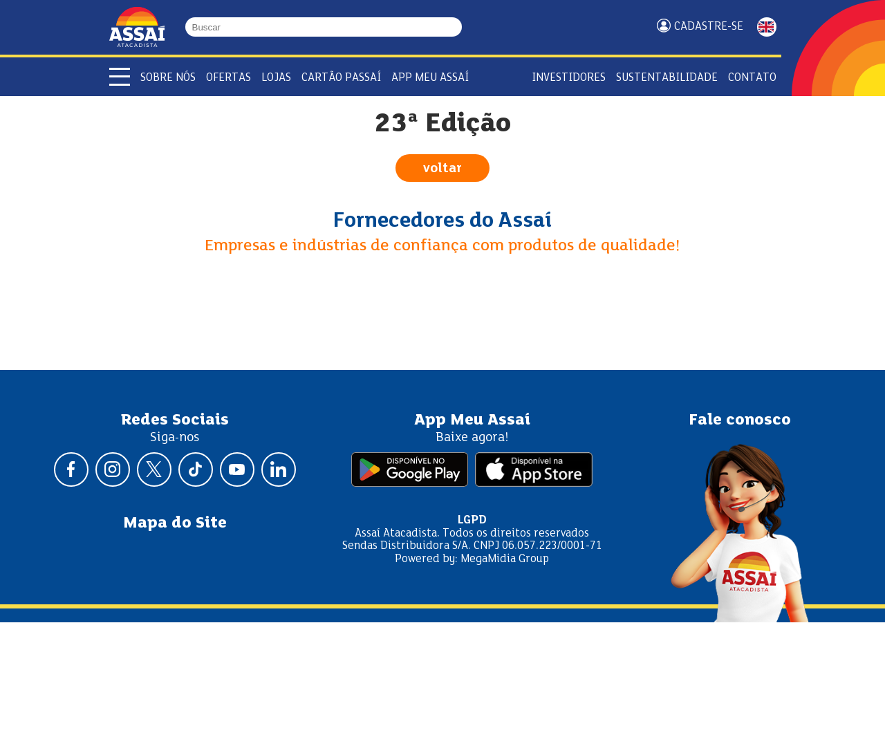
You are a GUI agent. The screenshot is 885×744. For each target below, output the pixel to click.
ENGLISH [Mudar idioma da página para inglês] (766, 27)
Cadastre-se (708, 26)
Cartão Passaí (341, 78)
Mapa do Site (175, 523)
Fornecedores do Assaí (442, 221)
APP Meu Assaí (430, 78)
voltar (442, 169)
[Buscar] (455, 27)
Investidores (569, 78)
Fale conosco (740, 420)
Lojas (276, 78)
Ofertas (228, 78)
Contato (752, 78)
